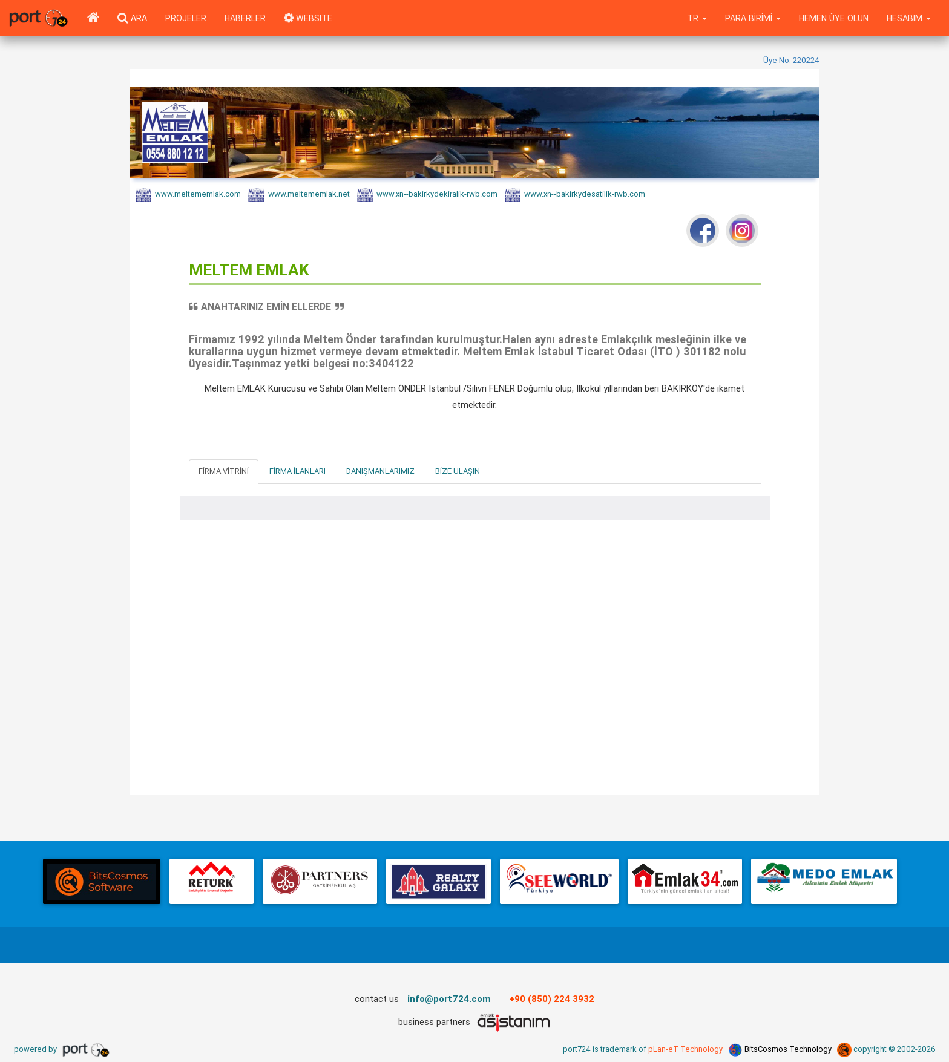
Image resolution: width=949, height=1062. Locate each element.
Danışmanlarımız (380, 471)
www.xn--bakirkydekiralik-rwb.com (427, 195)
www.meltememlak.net (298, 195)
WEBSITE (308, 18)
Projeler (185, 18)
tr (697, 18)
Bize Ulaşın (457, 471)
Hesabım (909, 18)
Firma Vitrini (224, 471)
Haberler (245, 18)
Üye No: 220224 (791, 59)
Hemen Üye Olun (834, 18)
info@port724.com (449, 999)
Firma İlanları (297, 471)
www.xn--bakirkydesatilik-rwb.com (575, 195)
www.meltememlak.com (188, 195)
